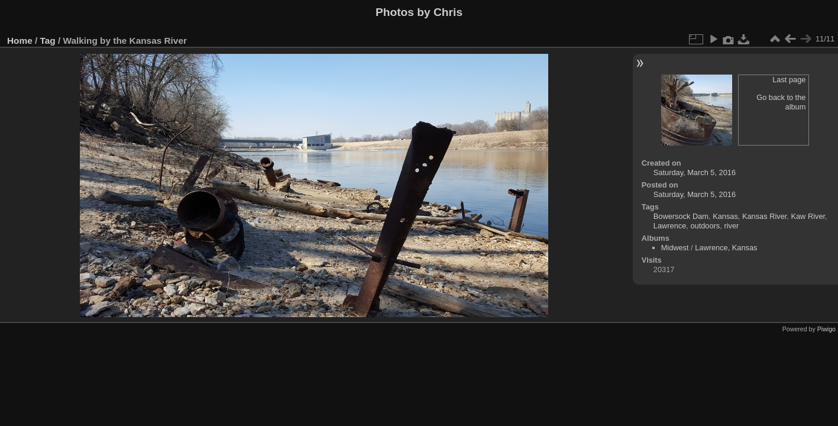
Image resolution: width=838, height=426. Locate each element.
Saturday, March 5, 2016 (694, 172)
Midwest (675, 247)
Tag (48, 41)
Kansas (725, 216)
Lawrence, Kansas (726, 247)
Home (20, 41)
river (731, 225)
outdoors (705, 225)
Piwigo (826, 329)
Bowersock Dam (680, 216)
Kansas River (764, 216)
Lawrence (670, 225)
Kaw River (808, 216)
